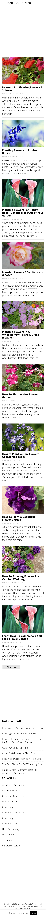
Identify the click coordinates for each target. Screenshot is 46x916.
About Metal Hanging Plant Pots (18, 753)
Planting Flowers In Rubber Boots (19, 151)
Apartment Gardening (13, 785)
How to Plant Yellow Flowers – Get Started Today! (21, 455)
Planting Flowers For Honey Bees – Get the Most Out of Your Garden (22, 212)
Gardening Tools (11, 823)
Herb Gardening (10, 829)
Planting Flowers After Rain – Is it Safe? (22, 273)
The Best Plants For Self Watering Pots (22, 764)
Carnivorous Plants (12, 790)
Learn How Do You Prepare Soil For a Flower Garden (22, 637)
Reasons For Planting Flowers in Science (23, 89)
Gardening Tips (10, 818)
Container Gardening (13, 796)
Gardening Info (10, 807)
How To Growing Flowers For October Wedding (20, 577)
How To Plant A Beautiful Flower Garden (18, 518)
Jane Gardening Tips (23, 3)
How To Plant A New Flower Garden (20, 396)
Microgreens (8, 834)
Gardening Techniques (14, 812)
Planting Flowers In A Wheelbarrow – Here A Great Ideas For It (20, 334)
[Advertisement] (23, 31)
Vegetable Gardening (13, 845)
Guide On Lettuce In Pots (15, 747)
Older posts (12, 667)
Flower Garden (10, 801)
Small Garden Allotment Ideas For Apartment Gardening (19, 771)
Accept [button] (33, 913)
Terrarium (7, 840)
